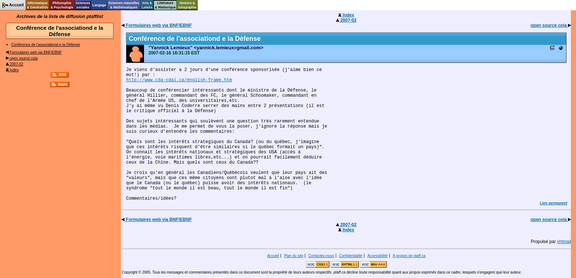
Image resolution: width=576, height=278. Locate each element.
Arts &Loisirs (147, 5)
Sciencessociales (83, 5)
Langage (99, 5)
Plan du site (293, 256)
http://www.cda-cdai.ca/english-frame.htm (179, 80)
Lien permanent (553, 203)
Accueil (273, 256)
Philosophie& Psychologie (61, 5)
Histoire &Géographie (187, 5)
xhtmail (564, 241)
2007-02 (14, 64)
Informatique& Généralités (37, 5)
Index (12, 70)
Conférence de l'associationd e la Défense (45, 45)
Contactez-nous (321, 256)
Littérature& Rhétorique (165, 5)
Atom (63, 84)
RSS (62, 75)
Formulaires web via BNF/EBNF (34, 52)
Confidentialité (350, 256)
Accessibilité (377, 256)
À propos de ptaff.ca (409, 256)
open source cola (22, 58)
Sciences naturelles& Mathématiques (123, 5)
